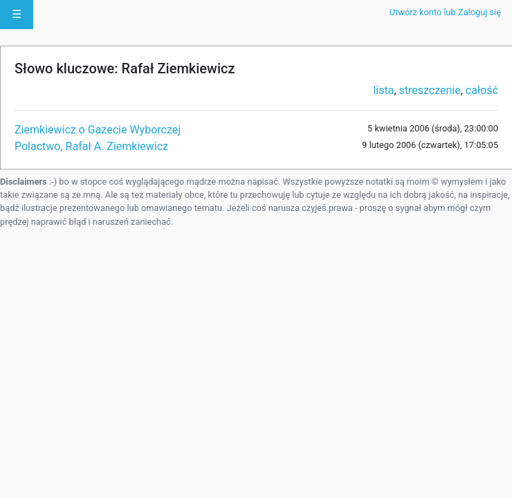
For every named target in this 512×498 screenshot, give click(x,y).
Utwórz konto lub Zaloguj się (445, 12)
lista (383, 90)
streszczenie (430, 90)
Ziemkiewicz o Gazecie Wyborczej (98, 129)
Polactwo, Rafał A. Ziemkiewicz (91, 146)
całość (482, 90)
